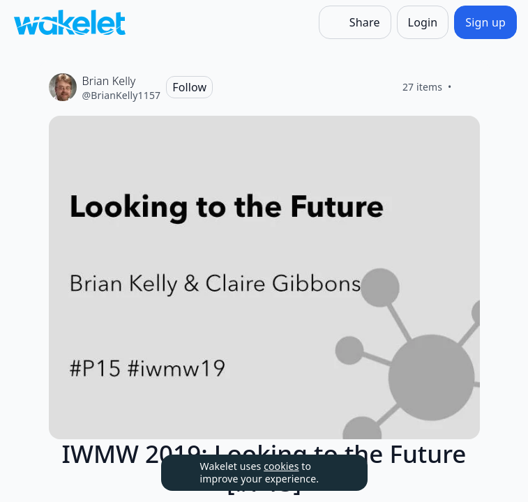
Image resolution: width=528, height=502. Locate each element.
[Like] (469, 87)
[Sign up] (485, 22)
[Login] (423, 22)
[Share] (355, 22)
